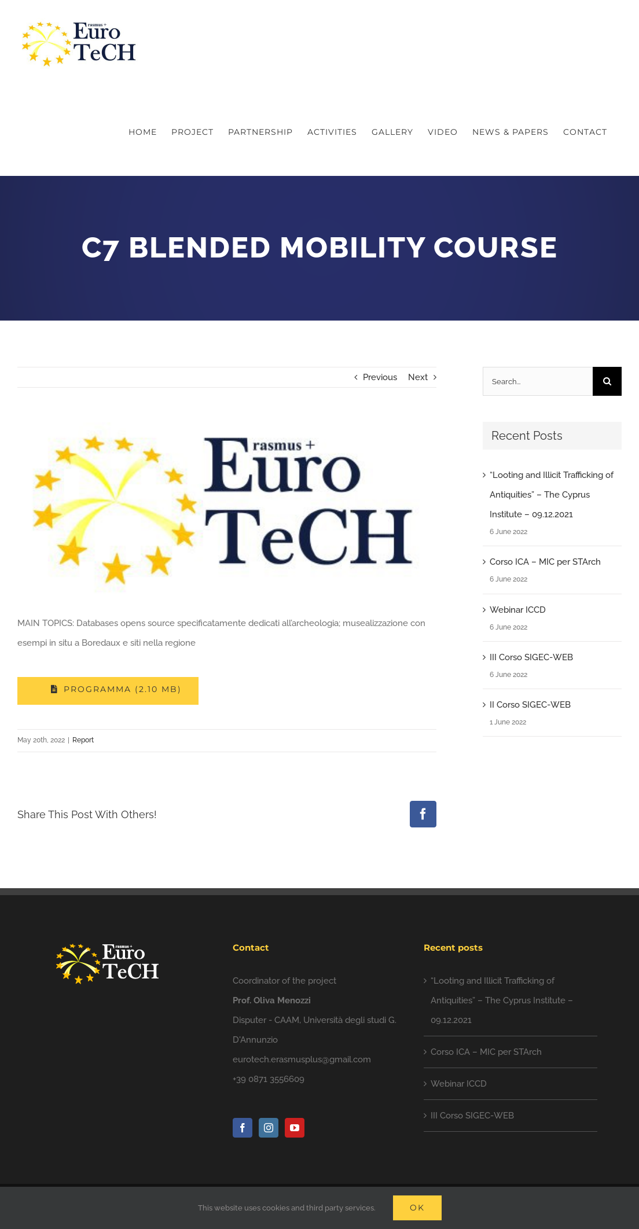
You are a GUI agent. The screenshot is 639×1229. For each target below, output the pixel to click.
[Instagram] (268, 1128)
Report (83, 740)
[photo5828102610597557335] (226, 509)
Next (418, 377)
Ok (417, 1207)
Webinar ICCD (518, 610)
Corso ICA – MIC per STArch (545, 562)
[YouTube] (294, 1128)
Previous (380, 377)
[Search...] (538, 381)
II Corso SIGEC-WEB (530, 705)
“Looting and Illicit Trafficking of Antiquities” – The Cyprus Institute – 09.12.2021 (552, 495)
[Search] (607, 381)
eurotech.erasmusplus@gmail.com (302, 1059)
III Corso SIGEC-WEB (531, 657)
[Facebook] (242, 1128)
